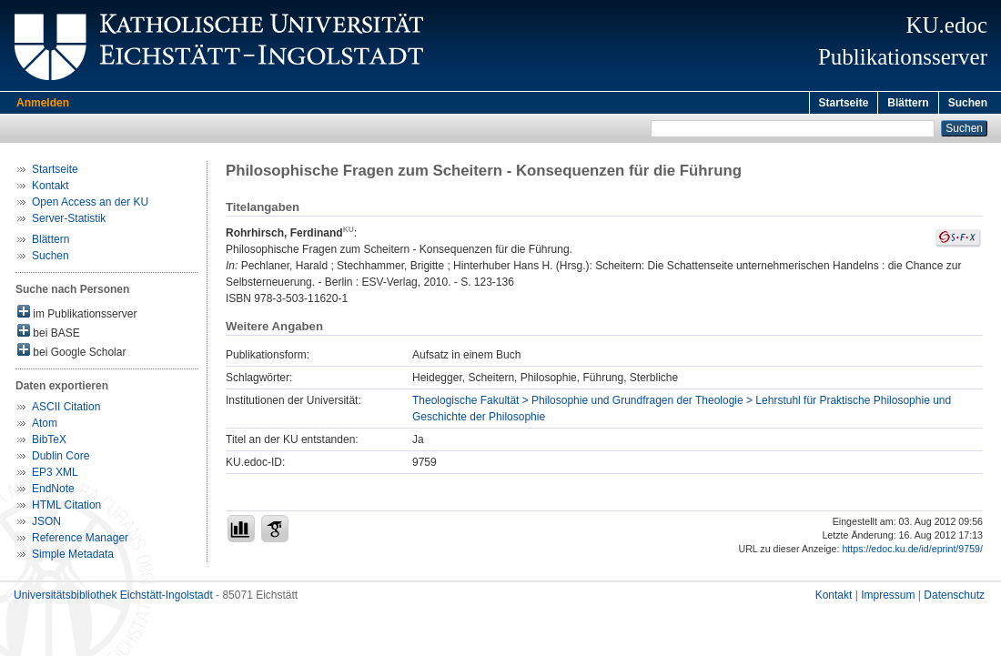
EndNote (53, 491)
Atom (44, 425)
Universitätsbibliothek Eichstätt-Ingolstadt (113, 597)
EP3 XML (55, 475)
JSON (46, 524)
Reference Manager (80, 540)
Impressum (888, 597)
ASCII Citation (66, 409)
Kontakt (50, 188)
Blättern (907, 102)
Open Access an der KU (90, 204)
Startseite (844, 102)
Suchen (967, 102)
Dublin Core (60, 458)
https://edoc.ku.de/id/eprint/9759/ (912, 551)
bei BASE (48, 334)
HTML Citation (66, 507)
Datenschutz (954, 597)
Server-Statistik (69, 221)
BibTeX (49, 442)
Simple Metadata (73, 556)
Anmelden (42, 102)
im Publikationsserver (76, 315)
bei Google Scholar (71, 353)
